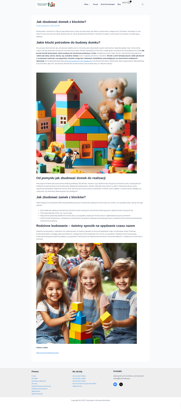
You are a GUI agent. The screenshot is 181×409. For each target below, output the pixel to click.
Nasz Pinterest (37, 394)
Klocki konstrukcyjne (108, 4)
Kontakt (35, 378)
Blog (119, 4)
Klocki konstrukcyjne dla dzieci (85, 383)
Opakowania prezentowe (42, 386)
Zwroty (34, 383)
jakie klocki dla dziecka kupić (47, 353)
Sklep (87, 4)
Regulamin (36, 391)
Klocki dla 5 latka (79, 381)
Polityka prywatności (40, 389)
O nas (34, 376)
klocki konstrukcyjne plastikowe (79, 61)
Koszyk (95, 4)
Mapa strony (77, 386)
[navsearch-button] (142, 4)
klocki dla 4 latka (79, 378)
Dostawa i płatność (39, 381)
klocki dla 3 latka (79, 376)
